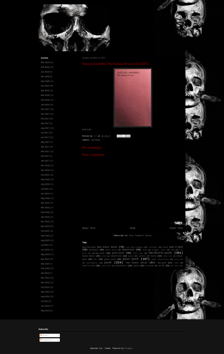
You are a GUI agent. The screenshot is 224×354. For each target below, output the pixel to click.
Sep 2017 (45, 123)
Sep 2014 (45, 292)
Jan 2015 (45, 273)
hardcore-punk (160, 253)
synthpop (95, 140)
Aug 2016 (45, 184)
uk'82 (161, 266)
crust (165, 247)
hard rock (138, 253)
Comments (46, 340)
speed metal (106, 266)
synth (136, 266)
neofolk (141, 256)
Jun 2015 (45, 250)
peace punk (110, 259)
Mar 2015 (45, 264)
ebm (172, 250)
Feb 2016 (45, 212)
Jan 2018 (45, 104)
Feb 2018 (45, 100)
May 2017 (45, 142)
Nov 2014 (45, 282)
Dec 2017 (45, 109)
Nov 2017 (45, 114)
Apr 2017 (45, 147)
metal (130, 256)
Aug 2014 (45, 296)
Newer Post (89, 228)
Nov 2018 (45, 81)
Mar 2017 (45, 151)
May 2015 (45, 254)
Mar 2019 (45, 62)
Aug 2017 (45, 128)
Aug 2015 (45, 240)
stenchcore (121, 266)
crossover (152, 247)
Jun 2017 (45, 137)
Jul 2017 (44, 132)
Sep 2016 (45, 179)
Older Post (176, 228)
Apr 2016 (45, 203)
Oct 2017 (45, 118)
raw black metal (136, 263)
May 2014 (45, 310)
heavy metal (88, 256)
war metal (175, 266)
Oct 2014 (45, 287)
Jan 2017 (45, 161)
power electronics (160, 259)
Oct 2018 (45, 86)
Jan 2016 (45, 217)
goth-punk (118, 253)
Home (132, 228)
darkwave (93, 250)
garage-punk (98, 253)
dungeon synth (159, 250)
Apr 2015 (45, 259)
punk (108, 262)
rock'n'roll (88, 266)
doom (145, 250)
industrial (116, 256)
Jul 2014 (44, 301)
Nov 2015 (45, 226)
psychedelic (92, 263)
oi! (95, 259)
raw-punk (161, 263)
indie (103, 256)
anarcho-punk (89, 247)
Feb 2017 (45, 156)
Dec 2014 (45, 278)
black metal (110, 247)
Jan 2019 (45, 72)
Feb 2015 (45, 268)
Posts (44, 335)
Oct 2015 (45, 231)
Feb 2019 (45, 67)
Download (86, 129)
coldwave (139, 247)
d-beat (179, 247)
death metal (111, 250)
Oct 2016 (45, 175)
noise (153, 256)
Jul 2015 (44, 245)
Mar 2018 (45, 95)
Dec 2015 (45, 221)
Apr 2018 (45, 90)
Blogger (129, 348)
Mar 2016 (45, 207)
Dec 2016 (45, 165)
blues (128, 247)
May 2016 (45, 198)
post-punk (131, 259)
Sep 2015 (45, 236)
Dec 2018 (45, 76)
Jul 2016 (44, 189)
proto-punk (178, 259)
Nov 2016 (45, 170)
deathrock (128, 250)
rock (176, 263)
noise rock (167, 256)
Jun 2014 (45, 306)
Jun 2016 (45, 193)
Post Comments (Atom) (140, 236)
